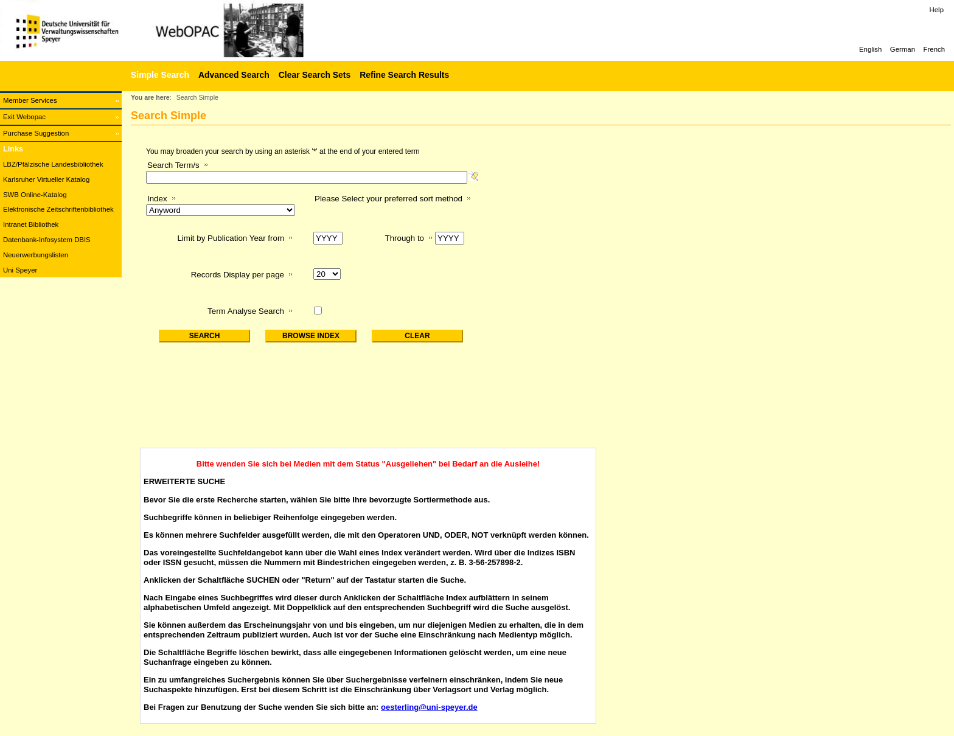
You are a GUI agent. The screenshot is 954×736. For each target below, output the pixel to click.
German (902, 49)
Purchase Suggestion (36, 133)
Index (157, 198)
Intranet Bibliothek (30, 224)
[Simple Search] (158, 75)
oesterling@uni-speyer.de (429, 707)
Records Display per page (237, 274)
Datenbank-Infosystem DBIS (47, 239)
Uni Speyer (20, 270)
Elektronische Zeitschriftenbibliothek (58, 209)
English (870, 49)
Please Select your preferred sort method (388, 198)
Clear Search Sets (314, 75)
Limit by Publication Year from (230, 238)
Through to (404, 238)
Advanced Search (234, 75)
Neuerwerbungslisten (35, 255)
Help (937, 9)
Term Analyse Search (245, 311)
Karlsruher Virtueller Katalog (46, 179)
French (934, 49)
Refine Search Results (404, 75)
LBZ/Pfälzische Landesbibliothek (53, 164)
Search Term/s (173, 165)
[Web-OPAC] (182, 30)
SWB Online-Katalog (34, 194)
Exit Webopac (24, 116)
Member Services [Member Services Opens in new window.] (30, 100)
